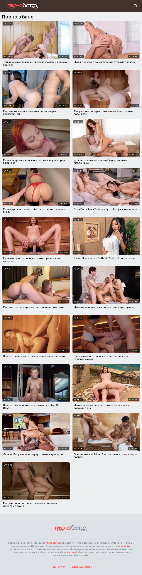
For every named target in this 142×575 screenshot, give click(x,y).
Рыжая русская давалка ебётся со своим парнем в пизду (34, 210)
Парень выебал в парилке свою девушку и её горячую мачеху (101, 357)
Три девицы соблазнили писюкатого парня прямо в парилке (35, 63)
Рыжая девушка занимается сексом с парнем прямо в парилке (34, 161)
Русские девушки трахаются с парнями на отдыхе (34, 307)
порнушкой (71, 552)
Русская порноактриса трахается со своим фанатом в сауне (30, 504)
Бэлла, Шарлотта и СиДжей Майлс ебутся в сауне (104, 258)
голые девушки (54, 542)
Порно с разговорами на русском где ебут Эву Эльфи (32, 406)
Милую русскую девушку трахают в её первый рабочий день (102, 406)
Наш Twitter (57, 566)
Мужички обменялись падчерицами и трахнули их (104, 307)
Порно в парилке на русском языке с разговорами (34, 356)
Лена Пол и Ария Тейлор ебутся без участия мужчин (106, 209)
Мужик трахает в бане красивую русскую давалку (104, 62)
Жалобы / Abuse (82, 566)
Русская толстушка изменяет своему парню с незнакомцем (31, 112)
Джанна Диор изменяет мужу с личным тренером (33, 454)
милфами (126, 546)
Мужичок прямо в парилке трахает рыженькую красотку (31, 259)
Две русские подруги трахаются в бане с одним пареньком (103, 112)
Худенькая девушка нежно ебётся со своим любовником (100, 161)
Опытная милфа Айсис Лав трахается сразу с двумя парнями (106, 455)
